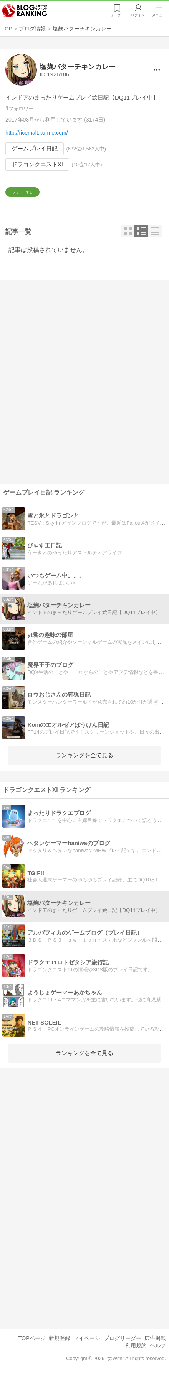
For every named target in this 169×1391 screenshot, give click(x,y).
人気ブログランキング (25, 11)
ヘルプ (158, 1357)
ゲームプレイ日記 (35, 148)
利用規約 (136, 1357)
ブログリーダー (122, 1349)
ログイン (137, 16)
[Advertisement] (84, 393)
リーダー (115, 16)
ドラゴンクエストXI (37, 164)
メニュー (159, 16)
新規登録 (59, 1349)
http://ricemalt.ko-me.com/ (36, 133)
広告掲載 (155, 1349)
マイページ (86, 1349)
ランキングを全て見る (84, 766)
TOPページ (31, 1349)
